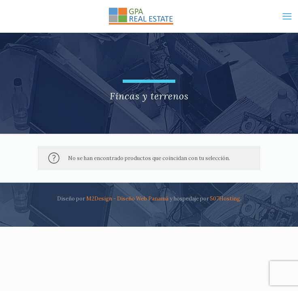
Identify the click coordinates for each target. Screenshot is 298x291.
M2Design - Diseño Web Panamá (127, 198)
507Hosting (225, 198)
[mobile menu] (287, 16)
